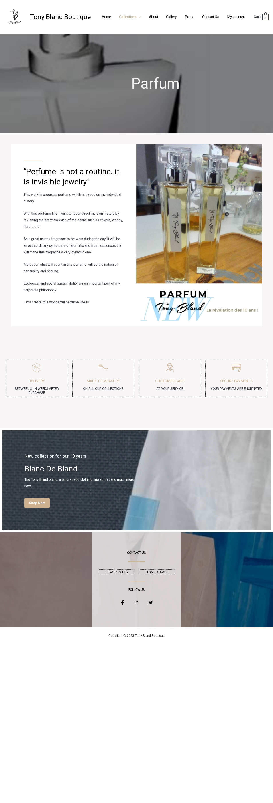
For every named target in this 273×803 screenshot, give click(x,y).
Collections (132, 17)
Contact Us (212, 17)
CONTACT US (136, 552)
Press (191, 17)
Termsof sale (156, 572)
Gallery (174, 17)
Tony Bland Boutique (60, 17)
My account (236, 17)
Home (112, 17)
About (157, 17)
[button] (37, 503)
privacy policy (116, 572)
